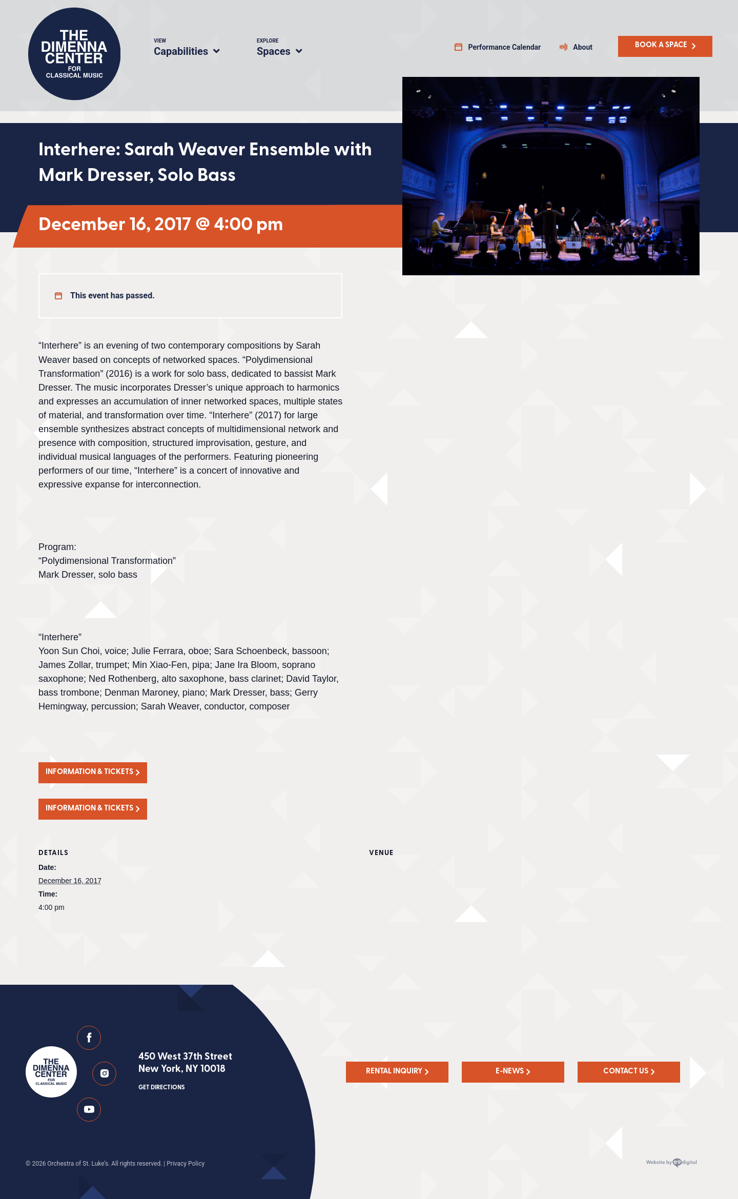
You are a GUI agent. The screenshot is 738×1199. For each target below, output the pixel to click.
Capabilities (193, 49)
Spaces (290, 49)
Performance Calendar (504, 47)
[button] (92, 772)
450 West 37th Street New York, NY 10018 (185, 1072)
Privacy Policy (185, 1163)
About (582, 47)
